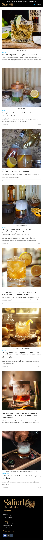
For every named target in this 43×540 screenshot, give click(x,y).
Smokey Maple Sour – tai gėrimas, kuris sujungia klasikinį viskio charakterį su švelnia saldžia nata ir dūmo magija (21, 355)
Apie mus (5, 512)
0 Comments (5, 64)
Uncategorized (5, 473)
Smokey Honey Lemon (8, 527)
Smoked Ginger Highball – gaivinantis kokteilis (19, 55)
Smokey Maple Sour (7, 525)
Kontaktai (5, 514)
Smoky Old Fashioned (8, 524)
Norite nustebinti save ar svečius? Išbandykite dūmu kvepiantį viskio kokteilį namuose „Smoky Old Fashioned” (20, 415)
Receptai (4, 52)
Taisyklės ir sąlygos (7, 517)
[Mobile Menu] (38, 4)
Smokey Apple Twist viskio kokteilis (15, 171)
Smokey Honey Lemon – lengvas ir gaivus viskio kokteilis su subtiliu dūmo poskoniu (20, 293)
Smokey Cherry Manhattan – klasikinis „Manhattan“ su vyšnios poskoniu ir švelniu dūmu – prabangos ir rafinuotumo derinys (21, 232)
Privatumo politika (7, 516)
